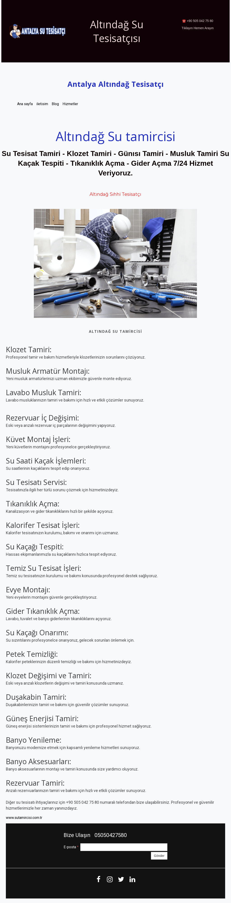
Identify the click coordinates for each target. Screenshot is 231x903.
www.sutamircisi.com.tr (24, 818)
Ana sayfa (25, 104)
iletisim (42, 104)
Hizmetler (70, 104)
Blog (55, 104)
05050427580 (110, 835)
